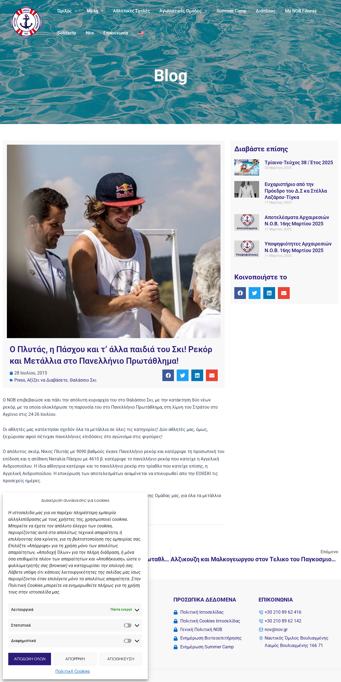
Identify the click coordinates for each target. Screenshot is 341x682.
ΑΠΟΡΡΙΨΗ (75, 659)
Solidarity (66, 33)
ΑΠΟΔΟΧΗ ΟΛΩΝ (29, 659)
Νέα (89, 33)
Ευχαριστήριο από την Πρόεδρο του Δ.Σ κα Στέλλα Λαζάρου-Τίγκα (296, 190)
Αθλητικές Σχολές (129, 11)
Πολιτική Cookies (72, 671)
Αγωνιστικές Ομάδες (181, 11)
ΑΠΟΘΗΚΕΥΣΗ (120, 659)
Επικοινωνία (113, 33)
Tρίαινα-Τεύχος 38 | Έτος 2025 (299, 162)
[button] (168, 375)
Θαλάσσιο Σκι (83, 380)
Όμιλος (67, 11)
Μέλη (94, 11)
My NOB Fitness (296, 11)
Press (19, 380)
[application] (74, 11)
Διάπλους (262, 11)
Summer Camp (228, 11)
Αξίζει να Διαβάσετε (47, 380)
